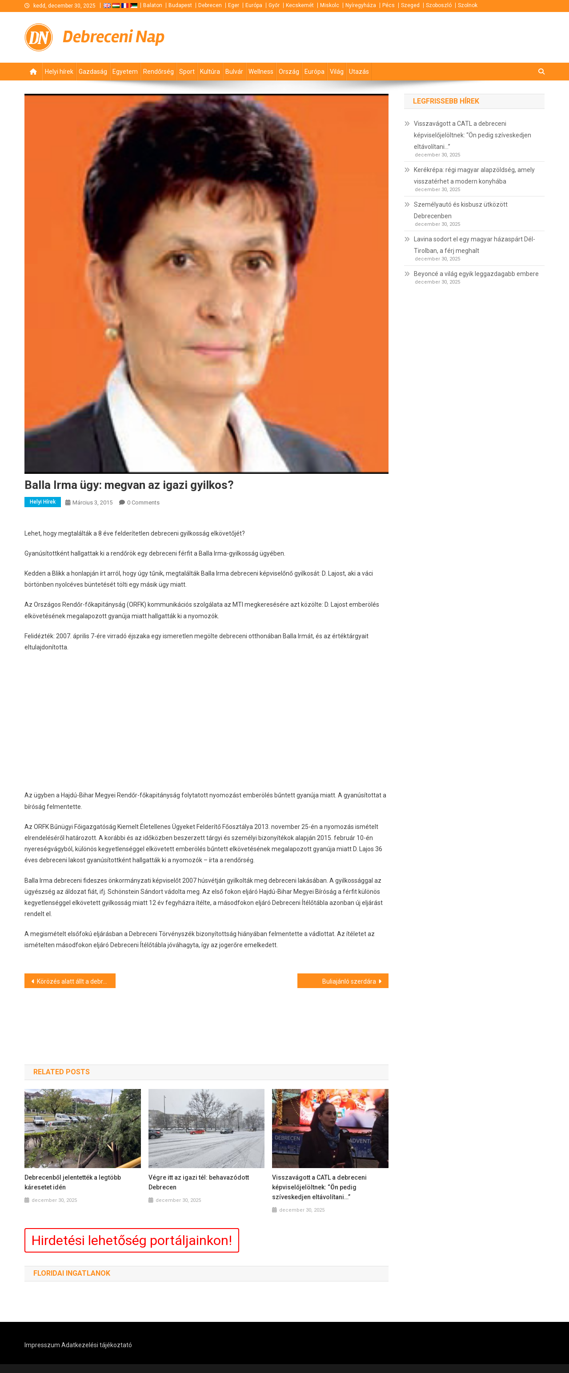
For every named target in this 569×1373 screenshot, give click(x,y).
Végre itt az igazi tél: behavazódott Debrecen (198, 1182)
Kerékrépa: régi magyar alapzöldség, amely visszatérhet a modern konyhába (474, 175)
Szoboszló (439, 5)
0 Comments (143, 502)
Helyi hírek (59, 71)
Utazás (359, 71)
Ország (289, 71)
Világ (337, 71)
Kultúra (210, 71)
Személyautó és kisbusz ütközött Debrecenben (461, 210)
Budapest (180, 5)
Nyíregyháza (360, 5)
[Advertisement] (438, 36)
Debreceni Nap (114, 36)
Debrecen (210, 5)
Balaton (152, 5)
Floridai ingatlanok (71, 1273)
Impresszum (42, 1345)
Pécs (388, 5)
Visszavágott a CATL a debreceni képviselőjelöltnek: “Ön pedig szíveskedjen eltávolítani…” (319, 1187)
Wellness (260, 71)
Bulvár (234, 71)
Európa (253, 5)
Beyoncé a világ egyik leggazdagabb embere (476, 273)
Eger (233, 5)
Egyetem (125, 71)
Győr (274, 5)
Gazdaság (93, 71)
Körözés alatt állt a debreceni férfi (76, 981)
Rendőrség (158, 71)
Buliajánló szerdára (349, 981)
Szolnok (467, 5)
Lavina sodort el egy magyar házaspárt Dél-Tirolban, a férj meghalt (474, 245)
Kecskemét (300, 5)
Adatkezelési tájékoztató (96, 1345)
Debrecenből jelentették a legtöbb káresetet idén (72, 1182)
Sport (187, 71)
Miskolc (329, 5)
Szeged (410, 5)
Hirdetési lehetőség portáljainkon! (132, 1240)
